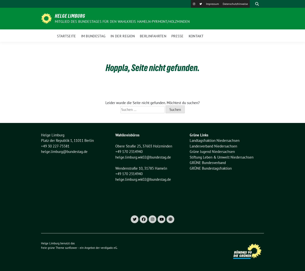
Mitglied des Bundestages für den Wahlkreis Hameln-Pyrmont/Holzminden (122, 21)
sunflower (71, 248)
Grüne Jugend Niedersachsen (212, 151)
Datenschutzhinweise (235, 4)
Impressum (212, 4)
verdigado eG (109, 248)
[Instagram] (194, 4)
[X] (200, 4)
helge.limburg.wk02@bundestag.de (143, 157)
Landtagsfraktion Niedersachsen (214, 140)
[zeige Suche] (257, 4)
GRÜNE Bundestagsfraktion (211, 168)
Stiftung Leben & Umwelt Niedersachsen (221, 157)
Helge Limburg (70, 16)
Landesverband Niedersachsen (213, 146)
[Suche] (251, 4)
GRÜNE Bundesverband (208, 162)
